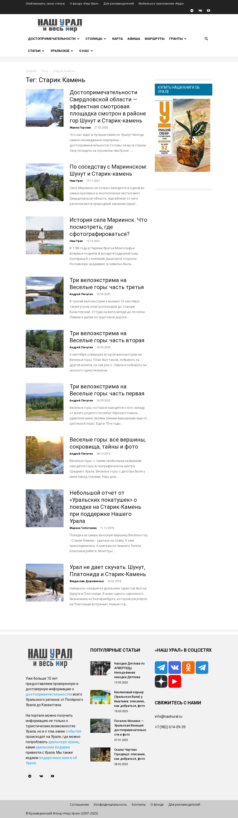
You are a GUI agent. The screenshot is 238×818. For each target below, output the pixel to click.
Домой (31, 71)
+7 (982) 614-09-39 (170, 727)
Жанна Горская (80, 127)
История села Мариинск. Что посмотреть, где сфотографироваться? (108, 227)
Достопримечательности (53, 39)
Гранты (178, 39)
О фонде (157, 804)
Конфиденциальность (110, 804)
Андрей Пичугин (81, 294)
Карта (117, 39)
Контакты (139, 804)
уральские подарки (53, 747)
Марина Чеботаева (83, 528)
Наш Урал (76, 180)
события (73, 731)
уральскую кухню (63, 742)
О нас (86, 51)
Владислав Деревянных (87, 581)
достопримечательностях (49, 694)
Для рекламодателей (118, 3)
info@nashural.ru (168, 716)
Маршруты (155, 39)
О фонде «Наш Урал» (84, 3)
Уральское (61, 51)
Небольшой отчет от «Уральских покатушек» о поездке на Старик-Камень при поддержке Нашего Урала (105, 507)
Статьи (36, 51)
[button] (206, 39)
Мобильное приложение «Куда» (161, 3)
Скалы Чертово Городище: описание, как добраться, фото (129, 754)
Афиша (133, 39)
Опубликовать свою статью (45, 3)
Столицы (95, 39)
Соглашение (79, 804)
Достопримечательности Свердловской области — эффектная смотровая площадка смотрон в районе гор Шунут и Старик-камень (108, 106)
